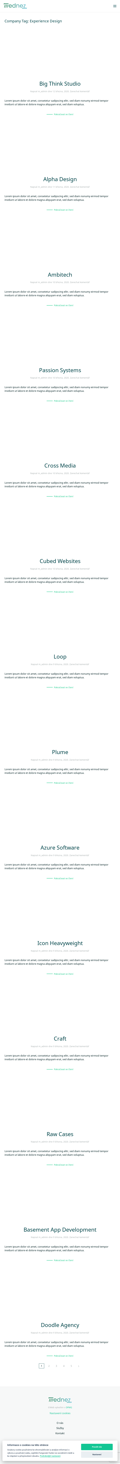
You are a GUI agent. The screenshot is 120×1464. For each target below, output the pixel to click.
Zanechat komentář (80, 91)
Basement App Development (60, 1229)
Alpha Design (60, 179)
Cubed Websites (60, 561)
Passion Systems (60, 370)
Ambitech (60, 274)
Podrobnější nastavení (50, 1456)
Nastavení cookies (60, 1413)
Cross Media (60, 465)
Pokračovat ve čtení (63, 114)
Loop (60, 656)
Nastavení (97, 1454)
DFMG (69, 1407)
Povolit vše (97, 1447)
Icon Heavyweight (60, 943)
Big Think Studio (60, 83)
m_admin (42, 91)
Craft (60, 1038)
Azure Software (60, 847)
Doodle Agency (60, 1324)
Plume (60, 752)
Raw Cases (60, 1134)
